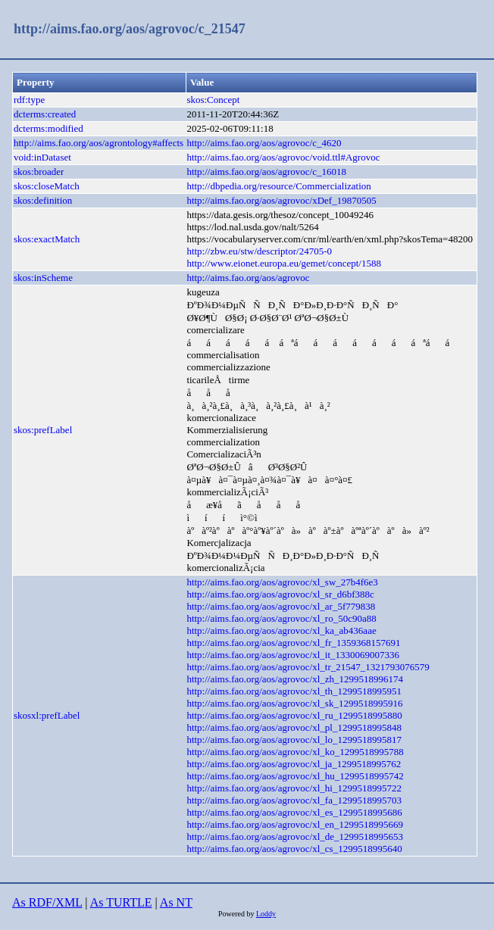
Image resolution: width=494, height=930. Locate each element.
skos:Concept (212, 99)
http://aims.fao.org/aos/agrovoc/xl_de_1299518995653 (294, 836)
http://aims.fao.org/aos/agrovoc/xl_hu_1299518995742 (294, 776)
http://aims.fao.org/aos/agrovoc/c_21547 (129, 28)
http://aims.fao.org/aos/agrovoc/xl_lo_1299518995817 (294, 739)
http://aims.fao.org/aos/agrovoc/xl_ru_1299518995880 (294, 715)
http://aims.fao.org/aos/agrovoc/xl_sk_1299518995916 (294, 703)
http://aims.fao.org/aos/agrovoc (247, 277)
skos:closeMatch (47, 186)
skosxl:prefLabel (47, 715)
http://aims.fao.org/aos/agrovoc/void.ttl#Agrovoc (283, 157)
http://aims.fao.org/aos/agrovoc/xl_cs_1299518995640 (294, 848)
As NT (176, 902)
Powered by (237, 914)
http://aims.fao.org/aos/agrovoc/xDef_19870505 (281, 200)
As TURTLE (121, 902)
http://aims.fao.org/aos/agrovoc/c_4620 (263, 142)
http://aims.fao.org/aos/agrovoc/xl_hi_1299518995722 (294, 788)
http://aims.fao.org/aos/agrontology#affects (98, 142)
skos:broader (39, 171)
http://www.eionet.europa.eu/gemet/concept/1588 (283, 263)
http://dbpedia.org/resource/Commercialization (278, 186)
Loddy (266, 914)
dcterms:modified (48, 128)
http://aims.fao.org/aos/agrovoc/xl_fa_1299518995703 (294, 800)
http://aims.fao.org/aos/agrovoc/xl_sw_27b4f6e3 (282, 582)
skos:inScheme (43, 277)
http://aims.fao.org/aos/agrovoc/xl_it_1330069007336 (292, 654)
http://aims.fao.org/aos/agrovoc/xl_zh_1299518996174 (294, 679)
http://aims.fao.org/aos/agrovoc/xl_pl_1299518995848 (294, 727)
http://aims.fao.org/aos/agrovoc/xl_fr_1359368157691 (293, 642)
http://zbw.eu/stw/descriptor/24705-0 (259, 251)
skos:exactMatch (47, 239)
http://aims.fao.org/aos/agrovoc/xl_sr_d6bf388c (280, 594)
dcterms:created (45, 114)
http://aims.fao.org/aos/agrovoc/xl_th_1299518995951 (294, 691)
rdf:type (29, 99)
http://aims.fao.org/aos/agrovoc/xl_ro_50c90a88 (281, 618)
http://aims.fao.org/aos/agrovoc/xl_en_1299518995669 (294, 824)
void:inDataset (42, 157)
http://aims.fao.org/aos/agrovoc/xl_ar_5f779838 (280, 606)
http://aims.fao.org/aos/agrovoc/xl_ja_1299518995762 (293, 763)
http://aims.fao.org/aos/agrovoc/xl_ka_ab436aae (281, 630)
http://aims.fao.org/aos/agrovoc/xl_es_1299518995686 (294, 812)
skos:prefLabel (43, 429)
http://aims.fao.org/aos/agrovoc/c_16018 (266, 171)
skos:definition (43, 200)
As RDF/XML (47, 902)
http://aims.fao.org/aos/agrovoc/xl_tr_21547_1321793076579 (307, 667)
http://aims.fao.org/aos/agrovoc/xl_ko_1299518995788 (294, 751)
